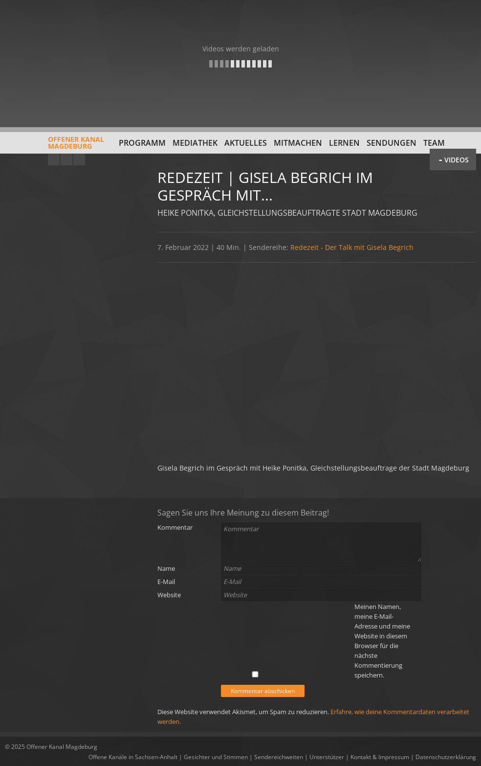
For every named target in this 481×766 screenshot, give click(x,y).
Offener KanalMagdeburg (54, 146)
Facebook (66, 159)
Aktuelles (245, 142)
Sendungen (391, 142)
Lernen (344, 142)
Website (169, 594)
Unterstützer (326, 757)
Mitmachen (298, 142)
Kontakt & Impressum (379, 757)
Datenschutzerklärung (445, 757)
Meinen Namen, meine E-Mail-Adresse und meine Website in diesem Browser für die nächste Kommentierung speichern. (382, 640)
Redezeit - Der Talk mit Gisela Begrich (352, 247)
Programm (142, 142)
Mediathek (195, 142)
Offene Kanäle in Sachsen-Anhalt (132, 757)
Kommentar (175, 527)
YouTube (54, 159)
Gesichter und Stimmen (216, 757)
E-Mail (166, 581)
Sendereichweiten (278, 757)
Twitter (79, 159)
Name (166, 568)
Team (434, 142)
